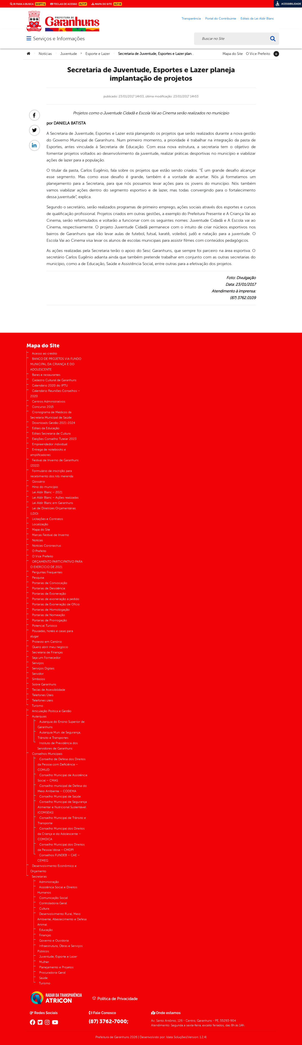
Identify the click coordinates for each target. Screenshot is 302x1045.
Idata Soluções (176, 1037)
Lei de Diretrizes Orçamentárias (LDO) (53, 511)
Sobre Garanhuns (44, 684)
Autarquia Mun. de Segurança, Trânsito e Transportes (59, 735)
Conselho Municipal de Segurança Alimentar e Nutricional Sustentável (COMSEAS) (62, 807)
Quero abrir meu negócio (50, 647)
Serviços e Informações (59, 38)
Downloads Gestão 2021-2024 (53, 423)
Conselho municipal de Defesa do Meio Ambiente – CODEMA (62, 788)
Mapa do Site (233, 53)
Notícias (45, 54)
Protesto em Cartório (47, 641)
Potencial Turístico (44, 625)
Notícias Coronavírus (46, 545)
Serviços (38, 663)
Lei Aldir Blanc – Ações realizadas (55, 497)
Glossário (38, 481)
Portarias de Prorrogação (49, 620)
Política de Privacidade (115, 998)
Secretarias (39, 876)
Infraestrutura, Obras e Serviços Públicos (60, 948)
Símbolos (38, 679)
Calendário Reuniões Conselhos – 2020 (55, 393)
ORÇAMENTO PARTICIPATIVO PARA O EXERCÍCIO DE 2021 (56, 564)
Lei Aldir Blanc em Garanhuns (52, 503)
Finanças (45, 935)
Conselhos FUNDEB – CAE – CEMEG (58, 858)
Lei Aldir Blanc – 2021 (47, 492)
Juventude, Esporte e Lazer (58, 956)
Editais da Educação (45, 428)
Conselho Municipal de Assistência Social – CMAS (62, 777)
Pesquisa (38, 577)
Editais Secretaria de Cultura (51, 433)
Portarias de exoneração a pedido (55, 599)
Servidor (38, 673)
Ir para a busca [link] (28, 4)
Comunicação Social (53, 898)
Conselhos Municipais (47, 753)
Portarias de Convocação (49, 583)
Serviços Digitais (43, 668)
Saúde (43, 978)
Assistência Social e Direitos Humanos (57, 890)
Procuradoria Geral (52, 972)
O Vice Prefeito (258, 53)
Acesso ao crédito (44, 353)
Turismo (37, 705)
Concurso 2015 (43, 407)
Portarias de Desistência (48, 588)
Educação (46, 930)
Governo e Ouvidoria (54, 940)
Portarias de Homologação (51, 609)
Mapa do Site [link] (106, 4)
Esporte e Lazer (97, 54)
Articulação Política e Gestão (51, 711)
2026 (133, 1037)
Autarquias (39, 716)
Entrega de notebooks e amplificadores (48, 452)
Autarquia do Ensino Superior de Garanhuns (61, 724)
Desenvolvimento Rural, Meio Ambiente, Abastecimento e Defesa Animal (62, 919)
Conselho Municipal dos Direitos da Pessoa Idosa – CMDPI (61, 847)
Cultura (44, 908)
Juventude (68, 54)
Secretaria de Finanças (47, 652)
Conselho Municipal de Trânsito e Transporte (62, 820)
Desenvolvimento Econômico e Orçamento (53, 868)
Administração (49, 882)
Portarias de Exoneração (49, 593)
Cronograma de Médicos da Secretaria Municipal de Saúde (51, 415)
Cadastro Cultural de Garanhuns (54, 380)
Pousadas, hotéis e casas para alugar (51, 633)
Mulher (44, 962)
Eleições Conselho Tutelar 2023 (54, 439)
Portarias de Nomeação (48, 615)
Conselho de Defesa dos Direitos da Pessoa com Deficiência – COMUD (61, 764)
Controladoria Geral (53, 903)
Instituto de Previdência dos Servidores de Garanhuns (57, 745)
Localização (40, 524)
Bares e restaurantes (46, 375)
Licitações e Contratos (47, 519)
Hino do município (45, 487)
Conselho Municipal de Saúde (60, 796)
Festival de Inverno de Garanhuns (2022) (54, 463)
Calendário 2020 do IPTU (50, 385)
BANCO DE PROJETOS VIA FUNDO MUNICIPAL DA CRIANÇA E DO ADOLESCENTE (55, 364)
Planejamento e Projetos (56, 967)
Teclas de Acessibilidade (48, 689)
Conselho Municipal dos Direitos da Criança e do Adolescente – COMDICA (61, 834)
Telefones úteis (42, 700)
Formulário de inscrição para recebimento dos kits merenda (51, 473)
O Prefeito (39, 551)
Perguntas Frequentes (47, 572)
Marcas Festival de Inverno (50, 535)
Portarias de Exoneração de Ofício (56, 604)
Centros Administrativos (48, 401)
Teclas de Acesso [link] (68, 4)
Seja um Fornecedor (46, 657)
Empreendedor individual (49, 444)
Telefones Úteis (42, 695)
